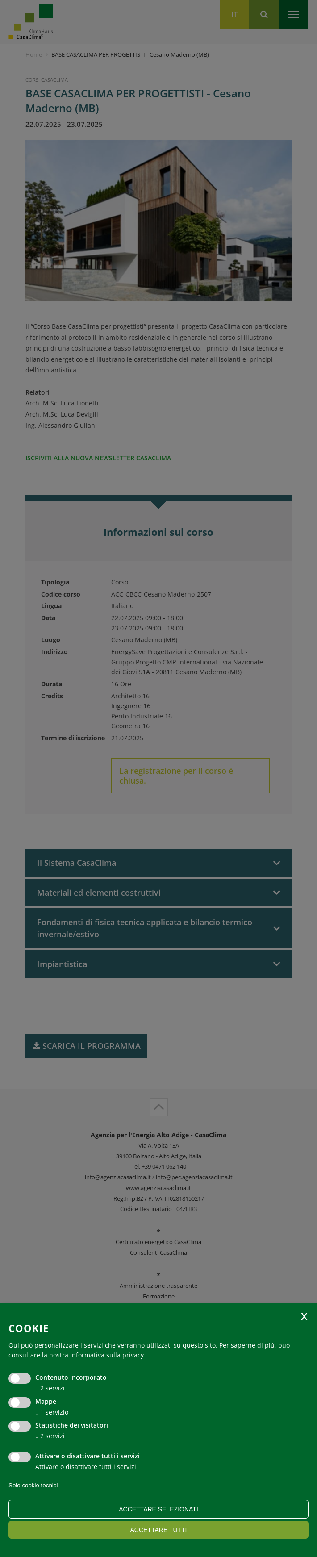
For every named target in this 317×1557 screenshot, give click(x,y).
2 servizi (50, 1388)
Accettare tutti (158, 1529)
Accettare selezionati (158, 1509)
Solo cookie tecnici (33, 1485)
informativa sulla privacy (107, 1355)
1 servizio (51, 1412)
